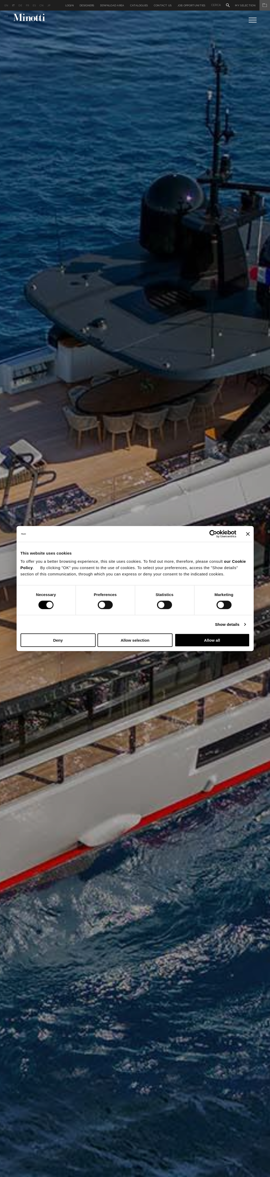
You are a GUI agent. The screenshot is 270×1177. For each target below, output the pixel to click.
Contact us (163, 5)
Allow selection (135, 640)
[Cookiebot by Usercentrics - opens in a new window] (213, 534)
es (34, 5)
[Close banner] (248, 534)
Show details (227, 624)
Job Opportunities (191, 5)
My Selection (252, 5)
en (6, 5)
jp (49, 5)
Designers (87, 5)
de (20, 5)
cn (42, 5)
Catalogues (139, 5)
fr (27, 5)
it (13, 5)
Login (69, 5)
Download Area (112, 5)
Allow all (212, 640)
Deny (58, 640)
